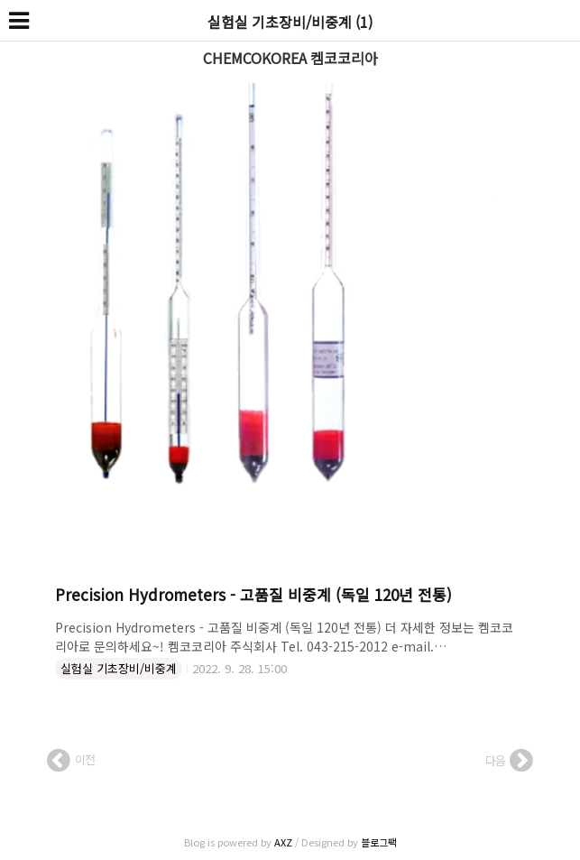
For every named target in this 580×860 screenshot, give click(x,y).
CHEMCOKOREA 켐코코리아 (290, 58)
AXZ (283, 842)
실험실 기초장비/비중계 (118, 668)
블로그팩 (379, 842)
